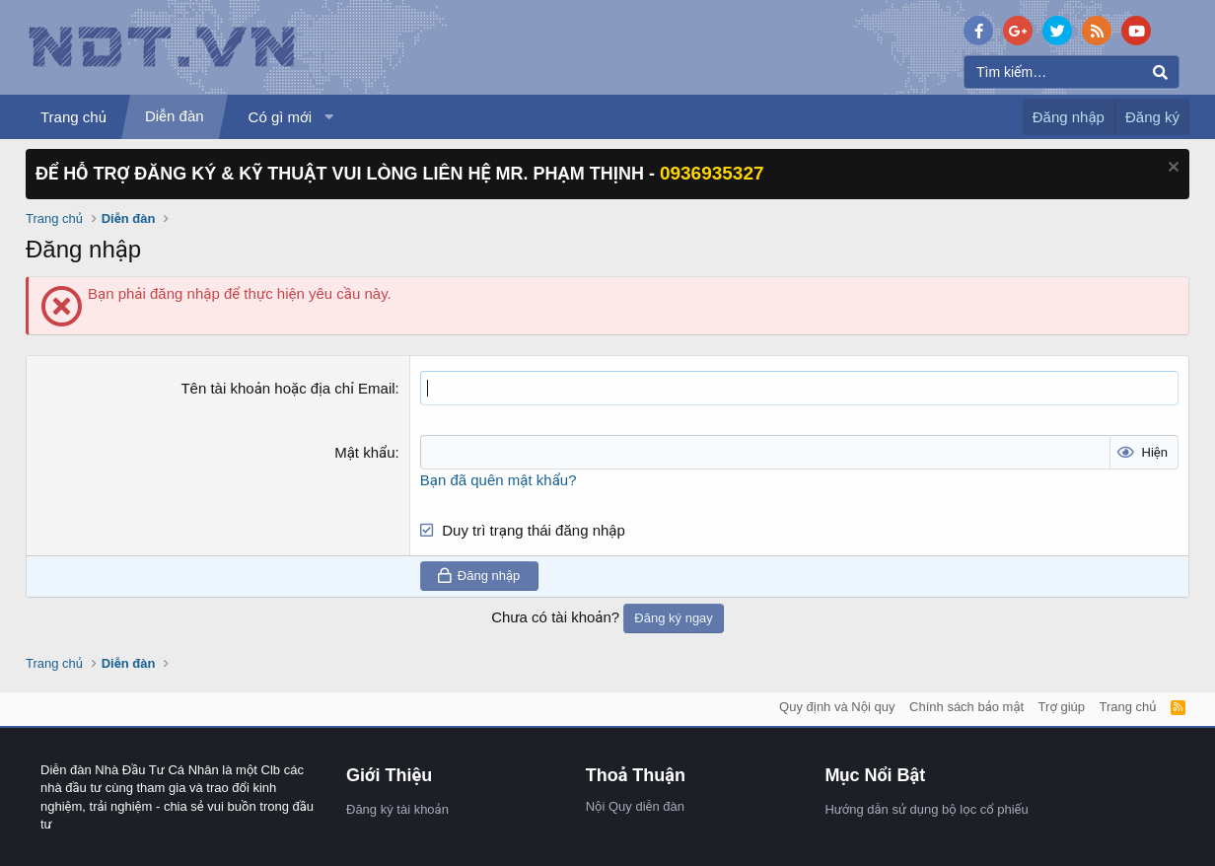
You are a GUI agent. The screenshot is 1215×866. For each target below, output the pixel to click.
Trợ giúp (1061, 706)
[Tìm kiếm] (1071, 72)
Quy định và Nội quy (837, 706)
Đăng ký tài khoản (397, 809)
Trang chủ (73, 116)
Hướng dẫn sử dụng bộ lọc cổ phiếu (926, 809)
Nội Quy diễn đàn (635, 806)
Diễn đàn (174, 116)
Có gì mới (280, 116)
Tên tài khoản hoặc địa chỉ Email (287, 388)
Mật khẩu (364, 452)
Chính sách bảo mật (966, 706)
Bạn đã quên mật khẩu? (498, 479)
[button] (329, 117)
